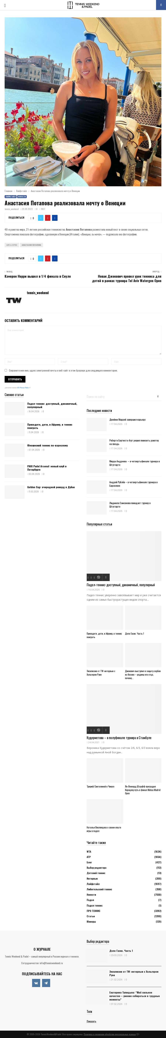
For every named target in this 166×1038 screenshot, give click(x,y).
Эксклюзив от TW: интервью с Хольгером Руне (101, 672)
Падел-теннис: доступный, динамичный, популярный (52, 405)
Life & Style (11, 245)
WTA (89, 851)
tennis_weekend (12, 208)
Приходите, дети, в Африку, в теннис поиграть (49, 426)
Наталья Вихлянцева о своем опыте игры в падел (104, 829)
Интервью (92, 878)
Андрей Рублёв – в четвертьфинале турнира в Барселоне (133, 483)
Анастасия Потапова (31, 245)
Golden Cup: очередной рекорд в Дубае (51, 487)
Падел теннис (95, 905)
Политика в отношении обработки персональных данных (110, 1034)
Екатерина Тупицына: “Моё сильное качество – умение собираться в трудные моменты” (134, 995)
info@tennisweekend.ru (51, 963)
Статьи (91, 916)
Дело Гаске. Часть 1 (134, 633)
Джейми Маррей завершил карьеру (127, 419)
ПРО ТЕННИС (93, 911)
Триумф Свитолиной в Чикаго (100, 786)
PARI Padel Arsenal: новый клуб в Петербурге (47, 467)
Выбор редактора (96, 867)
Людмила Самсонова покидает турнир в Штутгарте (130, 504)
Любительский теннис (99, 889)
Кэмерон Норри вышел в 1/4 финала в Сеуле (38, 276)
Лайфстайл (11, 196)
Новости (22, 196)
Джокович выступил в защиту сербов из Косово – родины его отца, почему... (143, 674)
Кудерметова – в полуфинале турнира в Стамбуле (119, 737)
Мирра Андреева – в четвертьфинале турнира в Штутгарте (134, 463)
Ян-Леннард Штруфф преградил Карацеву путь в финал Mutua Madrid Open (142, 790)
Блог (89, 862)
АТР (89, 857)
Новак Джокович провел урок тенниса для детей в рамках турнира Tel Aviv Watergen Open (126, 278)
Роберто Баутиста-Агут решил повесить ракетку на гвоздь (134, 442)
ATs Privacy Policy (23, 387)
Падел (90, 900)
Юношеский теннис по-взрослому (47, 445)
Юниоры (91, 921)
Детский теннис (96, 873)
